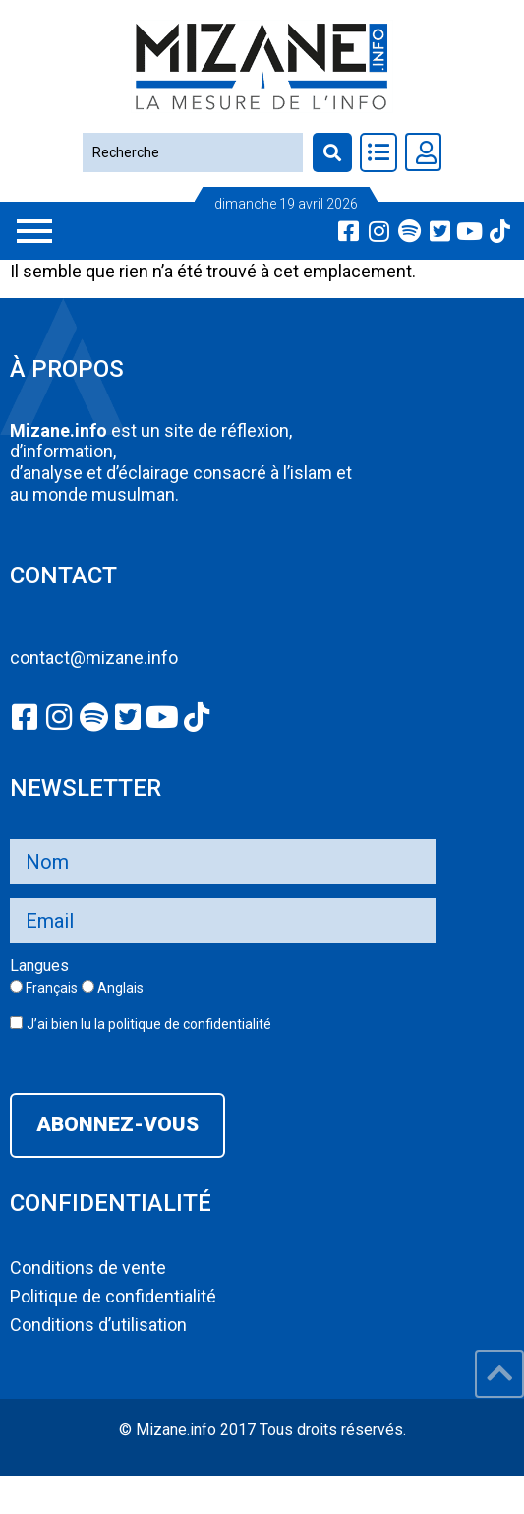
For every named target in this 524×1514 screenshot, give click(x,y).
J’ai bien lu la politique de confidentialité (149, 1024)
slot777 (29, 1487)
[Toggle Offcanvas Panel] (378, 152)
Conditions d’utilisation (98, 1324)
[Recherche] (193, 152)
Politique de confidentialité (113, 1296)
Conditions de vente (88, 1267)
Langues (39, 966)
